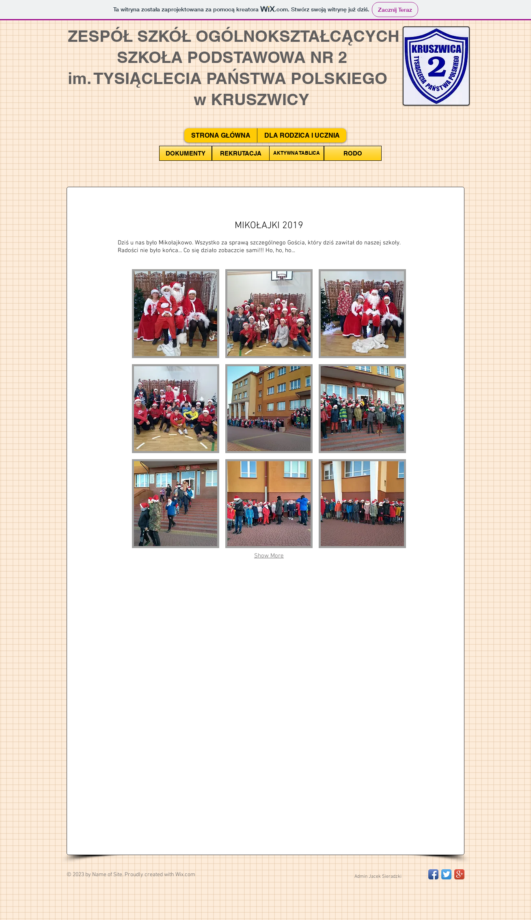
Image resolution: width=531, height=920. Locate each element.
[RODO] (353, 153)
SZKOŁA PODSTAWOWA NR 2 (207, 57)
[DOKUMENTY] (185, 153)
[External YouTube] (268, 636)
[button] (175, 313)
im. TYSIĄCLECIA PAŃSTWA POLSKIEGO (227, 78)
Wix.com (185, 874)
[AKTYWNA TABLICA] (296, 153)
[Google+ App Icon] (459, 874)
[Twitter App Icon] (446, 874)
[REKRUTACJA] (241, 153)
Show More (269, 555)
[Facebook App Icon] (433, 874)
